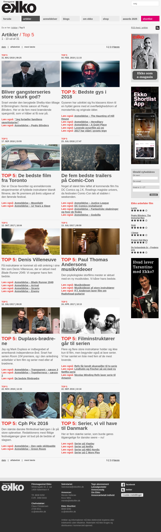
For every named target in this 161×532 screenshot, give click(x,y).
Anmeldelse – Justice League (91, 203)
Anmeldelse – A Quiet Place (90, 124)
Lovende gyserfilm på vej (89, 127)
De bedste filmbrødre (27, 378)
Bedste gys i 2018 (83, 94)
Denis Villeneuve (29, 259)
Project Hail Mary (139, 240)
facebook (128, 484)
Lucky (134, 208)
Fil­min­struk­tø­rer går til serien (88, 341)
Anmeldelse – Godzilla (87, 214)
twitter (126, 489)
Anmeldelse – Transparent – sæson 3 (36, 369)
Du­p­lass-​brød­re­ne (28, 341)
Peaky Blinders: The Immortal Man (141, 216)
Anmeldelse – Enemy (26, 291)
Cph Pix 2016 (25, 423)
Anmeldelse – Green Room (30, 449)
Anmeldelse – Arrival (26, 285)
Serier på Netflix (83, 446)
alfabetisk (15, 47)
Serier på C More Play (87, 452)
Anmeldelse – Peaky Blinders (31, 125)
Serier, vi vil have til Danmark (89, 426)
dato (4, 47)
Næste (116, 47)
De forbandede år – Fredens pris (144, 248)
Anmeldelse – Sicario (26, 288)
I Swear (134, 233)
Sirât (133, 225)
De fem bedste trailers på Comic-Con (86, 178)
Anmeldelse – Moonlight (28, 203)
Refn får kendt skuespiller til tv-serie (95, 366)
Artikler (14, 27)
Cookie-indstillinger (132, 495)
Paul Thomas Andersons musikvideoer (84, 264)
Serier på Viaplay (84, 443)
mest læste (29, 47)
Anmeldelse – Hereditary (88, 121)
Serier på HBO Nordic (87, 449)
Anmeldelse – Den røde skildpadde (34, 446)
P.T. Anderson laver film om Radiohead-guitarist (83, 292)
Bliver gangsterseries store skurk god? (26, 94)
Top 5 (22, 27)
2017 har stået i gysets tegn (90, 130)
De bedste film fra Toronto (26, 178)
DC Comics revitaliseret (88, 206)
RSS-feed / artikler (139, 27)
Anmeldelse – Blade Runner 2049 (33, 282)
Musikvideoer (82, 284)
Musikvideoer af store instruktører (94, 287)
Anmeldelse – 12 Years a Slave (32, 206)
